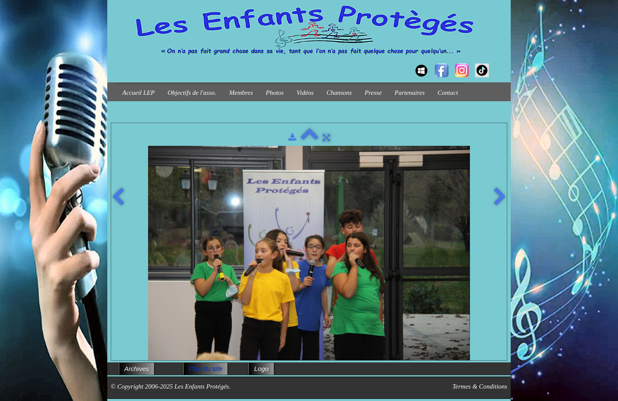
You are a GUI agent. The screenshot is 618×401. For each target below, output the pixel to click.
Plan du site (205, 368)
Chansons (339, 92)
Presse (373, 92)
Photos (275, 92)
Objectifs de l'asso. (191, 92)
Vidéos (305, 92)
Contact (448, 92)
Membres (241, 92)
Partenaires (409, 92)
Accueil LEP (138, 92)
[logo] (119, 62)
